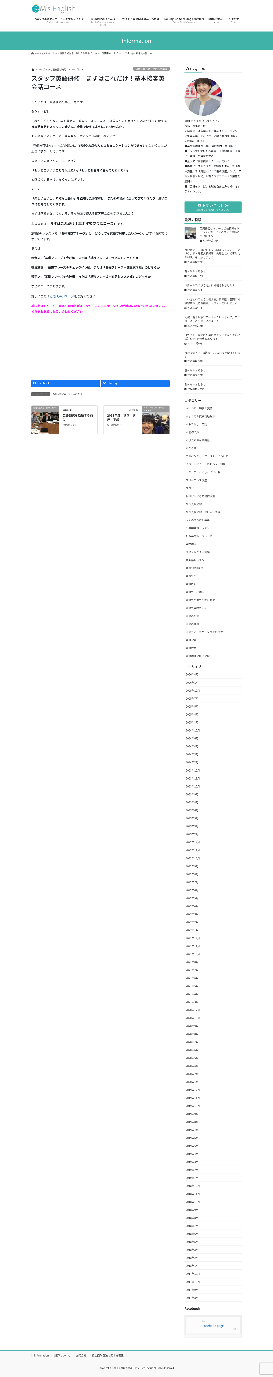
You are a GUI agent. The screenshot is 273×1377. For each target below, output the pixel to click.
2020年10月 (193, 1018)
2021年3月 (192, 1002)
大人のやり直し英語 (198, 520)
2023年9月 (192, 794)
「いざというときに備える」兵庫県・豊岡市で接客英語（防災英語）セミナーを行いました (212, 301)
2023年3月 (192, 826)
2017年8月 (192, 1298)
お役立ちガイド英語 (198, 440)
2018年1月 (192, 1265)
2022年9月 (192, 866)
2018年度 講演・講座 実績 (121, 417)
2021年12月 (193, 938)
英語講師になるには (198, 656)
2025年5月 (192, 706)
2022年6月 (192, 890)
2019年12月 (193, 1090)
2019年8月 (192, 1122)
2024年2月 (192, 762)
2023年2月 (192, 834)
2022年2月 (192, 922)
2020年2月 (192, 1074)
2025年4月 (192, 714)
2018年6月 (192, 1234)
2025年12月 (193, 690)
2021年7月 (192, 970)
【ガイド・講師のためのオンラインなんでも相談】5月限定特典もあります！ (212, 337)
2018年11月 (193, 1194)
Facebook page (213, 1325)
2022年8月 (192, 874)
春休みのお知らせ (195, 370)
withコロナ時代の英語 (199, 408)
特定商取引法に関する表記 (108, 1355)
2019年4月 (192, 1154)
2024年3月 (192, 754)
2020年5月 (192, 1058)
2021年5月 (192, 986)
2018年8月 (192, 1218)
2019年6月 (192, 1138)
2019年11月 (193, 1098)
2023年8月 (192, 802)
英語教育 (191, 640)
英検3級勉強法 (194, 568)
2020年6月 (192, 1050)
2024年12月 (193, 730)
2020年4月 (192, 1066)
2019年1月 (192, 1178)
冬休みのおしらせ (195, 384)
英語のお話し (194, 616)
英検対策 (191, 576)
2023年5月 (192, 818)
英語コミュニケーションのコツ (204, 632)
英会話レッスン (195, 560)
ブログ (190, 488)
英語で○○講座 (195, 592)
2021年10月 (193, 954)
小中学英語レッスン (198, 528)
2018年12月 (193, 1186)
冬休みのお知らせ (195, 271)
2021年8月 (192, 962)
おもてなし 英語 (196, 424)
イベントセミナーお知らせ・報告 (206, 464)
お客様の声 (192, 432)
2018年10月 (193, 1202)
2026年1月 (192, 682)
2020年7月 (192, 1042)
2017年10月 (193, 1282)
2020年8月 (192, 1034)
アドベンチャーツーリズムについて (207, 456)
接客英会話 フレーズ (199, 536)
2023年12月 (193, 770)
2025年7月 (192, 698)
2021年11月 (193, 946)
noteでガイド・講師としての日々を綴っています (212, 354)
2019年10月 (193, 1106)
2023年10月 (193, 786)
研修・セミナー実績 (198, 552)
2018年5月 (192, 1242)
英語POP (191, 584)
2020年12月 (193, 1010)
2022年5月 (192, 898)
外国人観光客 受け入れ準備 (151, 69)
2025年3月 (192, 722)
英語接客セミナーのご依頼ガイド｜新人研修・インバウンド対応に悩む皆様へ (219, 232)
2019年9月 (192, 1114)
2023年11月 (193, 778)
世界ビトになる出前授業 (200, 496)
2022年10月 (193, 858)
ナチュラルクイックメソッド (203, 472)
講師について (62, 1355)
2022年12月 (193, 842)
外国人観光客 (194, 504)
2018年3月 (192, 1250)
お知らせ (191, 448)
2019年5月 (192, 1146)
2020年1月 (192, 1082)
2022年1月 (192, 930)
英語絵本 (191, 648)
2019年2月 (192, 1170)
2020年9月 (192, 1026)
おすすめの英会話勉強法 (200, 416)
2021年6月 (192, 978)
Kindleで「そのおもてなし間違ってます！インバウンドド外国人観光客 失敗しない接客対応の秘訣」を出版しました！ (212, 253)
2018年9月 (192, 1210)
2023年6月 (192, 810)
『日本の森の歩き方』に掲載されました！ (209, 285)
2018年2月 (192, 1258)
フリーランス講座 (196, 480)
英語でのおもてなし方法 (200, 600)
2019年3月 (192, 1162)
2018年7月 (192, 1226)
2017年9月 (192, 1290)
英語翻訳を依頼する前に (78, 417)
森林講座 (191, 544)
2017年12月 (193, 1273)
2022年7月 (192, 882)
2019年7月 (192, 1130)
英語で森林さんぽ (196, 608)
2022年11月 (193, 850)
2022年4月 (192, 906)
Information (41, 1355)
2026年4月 (192, 674)
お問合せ (81, 1355)
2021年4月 (192, 994)
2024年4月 (192, 746)
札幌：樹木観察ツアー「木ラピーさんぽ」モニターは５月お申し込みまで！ (212, 319)
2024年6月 (192, 738)
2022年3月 (192, 914)
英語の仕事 (192, 624)
